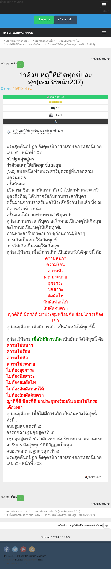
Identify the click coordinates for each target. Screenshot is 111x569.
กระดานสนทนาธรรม (18, 33)
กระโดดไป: (62, 525)
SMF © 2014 (22, 556)
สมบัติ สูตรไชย (57, 96)
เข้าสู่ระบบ (44, 19)
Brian (40, 559)
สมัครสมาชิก (65, 19)
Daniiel (19, 559)
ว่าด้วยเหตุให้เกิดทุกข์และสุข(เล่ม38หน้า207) (38, 130)
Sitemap (45, 537)
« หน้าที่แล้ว (97, 58)
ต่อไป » (107, 58)
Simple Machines (37, 556)
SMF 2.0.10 (8, 556)
